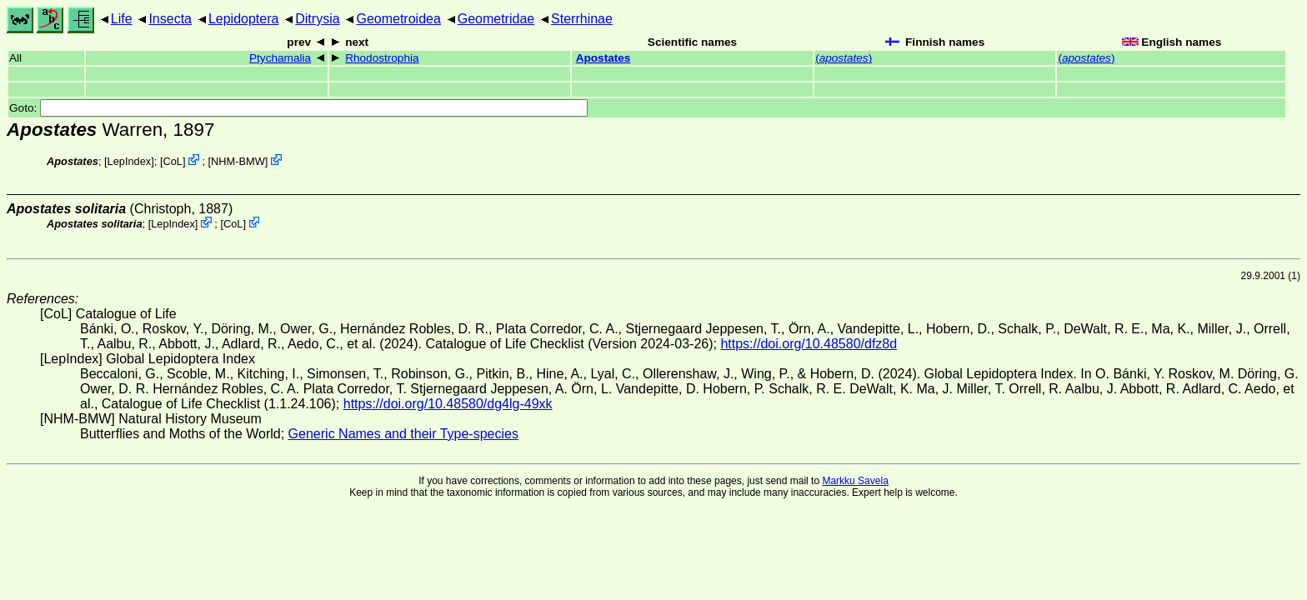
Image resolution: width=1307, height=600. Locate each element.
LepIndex (130, 161)
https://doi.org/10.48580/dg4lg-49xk (448, 404)
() (843, 58)
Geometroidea (398, 19)
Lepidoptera (243, 19)
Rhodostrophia (381, 58)
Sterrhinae (582, 19)
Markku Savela (855, 481)
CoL (172, 161)
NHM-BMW (238, 161)
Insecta (170, 19)
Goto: (298, 108)
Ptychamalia (280, 58)
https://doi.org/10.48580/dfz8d (808, 344)
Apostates (603, 58)
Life (122, 19)
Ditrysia (317, 19)
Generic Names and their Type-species (403, 434)
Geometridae (496, 19)
